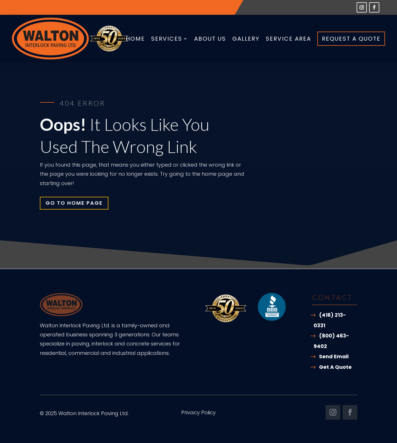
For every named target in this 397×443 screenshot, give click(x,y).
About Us (210, 39)
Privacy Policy (198, 413)
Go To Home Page (74, 202)
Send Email (334, 356)
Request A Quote (351, 39)
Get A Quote (335, 366)
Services (166, 39)
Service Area (288, 39)
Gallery (246, 39)
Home (135, 39)
